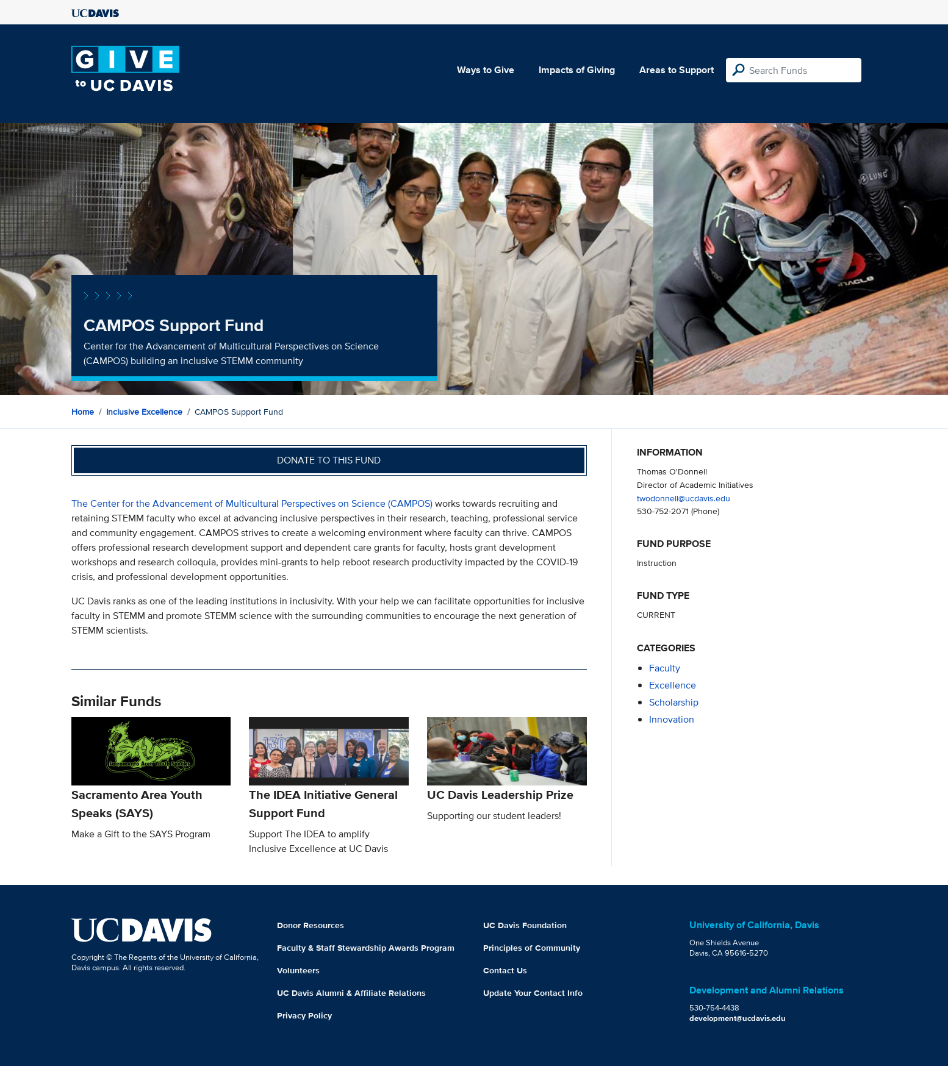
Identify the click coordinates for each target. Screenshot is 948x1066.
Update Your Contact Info (533, 993)
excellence (672, 685)
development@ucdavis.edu (737, 1018)
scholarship (673, 702)
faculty (664, 668)
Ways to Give (485, 70)
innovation (671, 719)
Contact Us (505, 970)
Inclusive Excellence (144, 412)
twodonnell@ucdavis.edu (683, 498)
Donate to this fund (329, 460)
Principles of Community (531, 948)
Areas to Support (676, 70)
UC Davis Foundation (525, 925)
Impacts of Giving (577, 70)
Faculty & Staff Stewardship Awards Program (365, 948)
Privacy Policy (304, 1015)
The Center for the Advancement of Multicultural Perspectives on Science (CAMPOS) (252, 503)
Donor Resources (310, 925)
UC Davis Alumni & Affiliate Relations (351, 993)
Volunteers (298, 970)
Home (82, 412)
